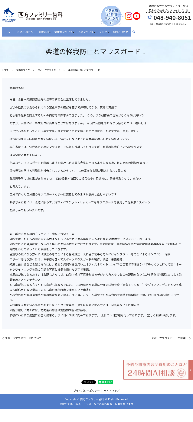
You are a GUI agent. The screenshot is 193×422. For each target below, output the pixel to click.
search (139, 30)
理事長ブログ (23, 66)
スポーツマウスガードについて (23, 334)
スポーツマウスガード (49, 66)
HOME (8, 30)
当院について (88, 30)
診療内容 (43, 30)
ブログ (107, 30)
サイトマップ (111, 387)
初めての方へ (25, 30)
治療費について (65, 30)
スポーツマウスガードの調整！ (169, 334)
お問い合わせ (125, 30)
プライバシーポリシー (87, 387)
